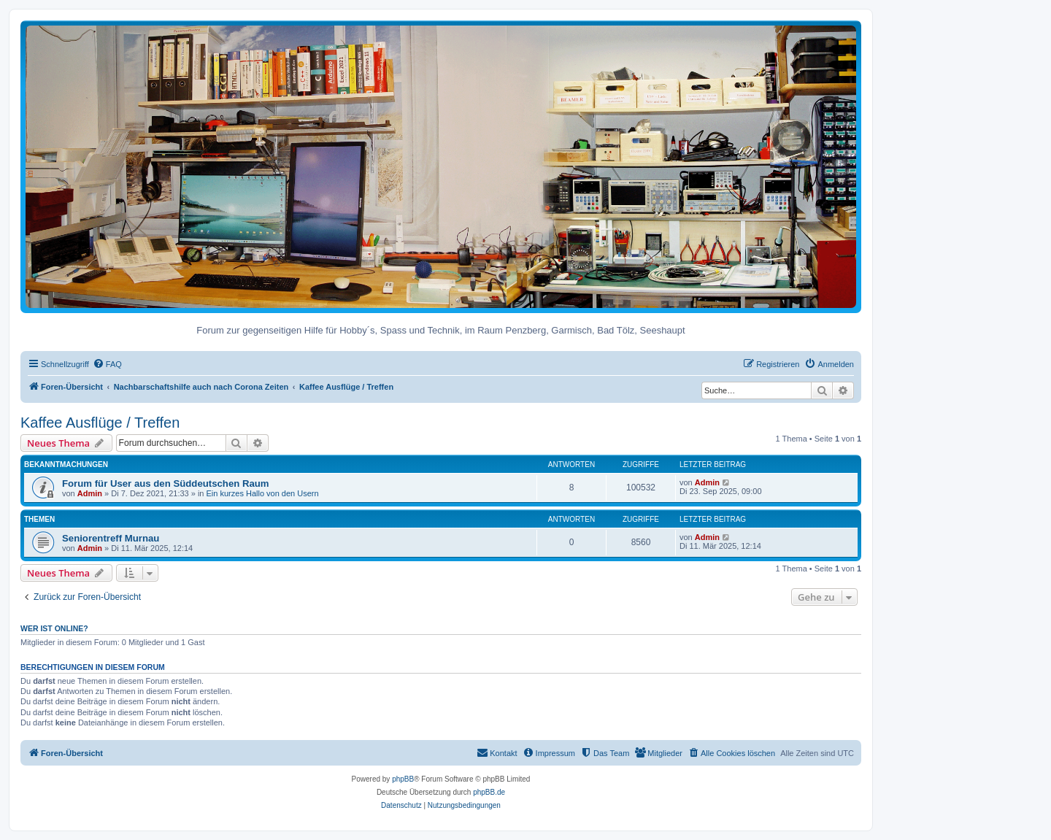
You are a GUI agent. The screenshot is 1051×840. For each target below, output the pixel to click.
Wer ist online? (54, 628)
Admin (89, 493)
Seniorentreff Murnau (110, 538)
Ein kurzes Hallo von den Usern (263, 493)
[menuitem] (107, 364)
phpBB (403, 779)
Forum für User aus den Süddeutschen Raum (165, 483)
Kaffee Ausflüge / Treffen (100, 423)
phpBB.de (489, 792)
